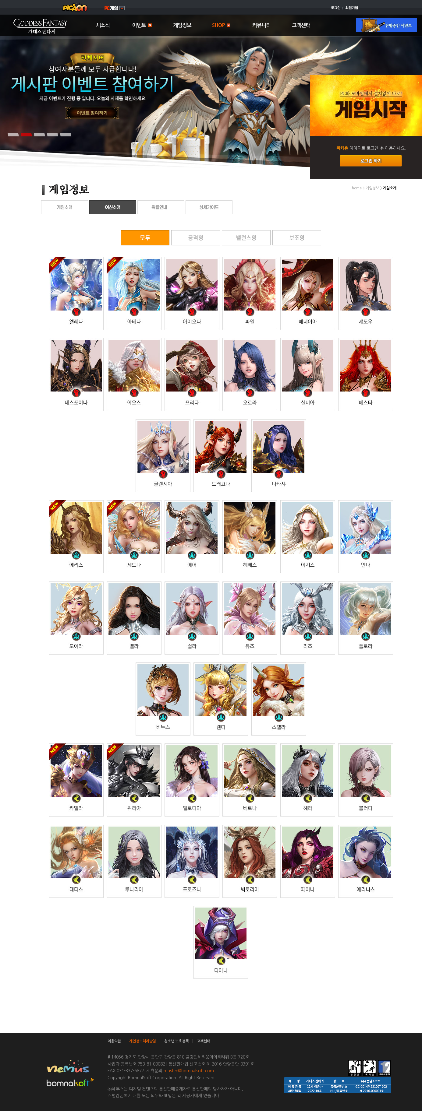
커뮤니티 (261, 25)
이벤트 (142, 25)
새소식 (103, 25)
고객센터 (301, 25)
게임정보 (182, 25)
